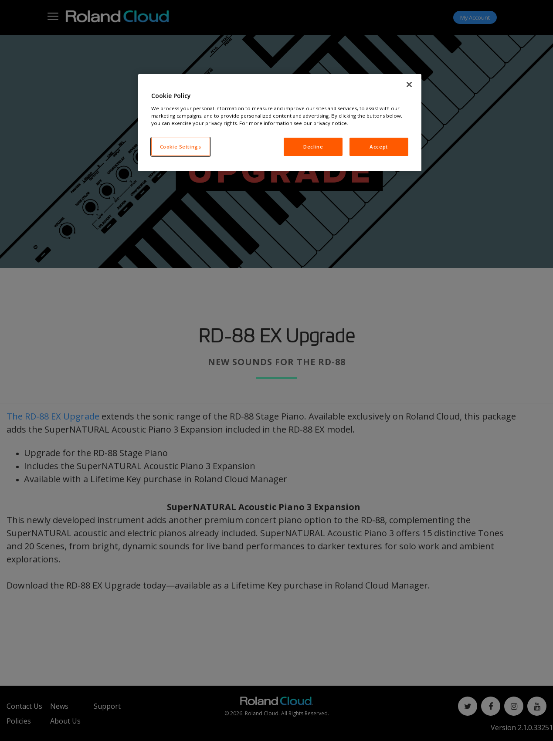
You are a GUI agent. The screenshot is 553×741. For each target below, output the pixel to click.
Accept (378, 146)
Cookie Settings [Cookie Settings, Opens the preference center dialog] (180, 146)
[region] (279, 122)
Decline (313, 146)
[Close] (409, 84)
